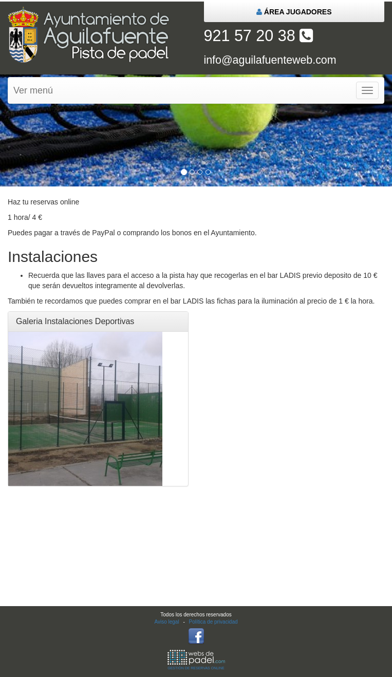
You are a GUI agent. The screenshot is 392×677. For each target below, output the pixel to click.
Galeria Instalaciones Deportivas (75, 321)
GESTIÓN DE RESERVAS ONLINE (196, 660)
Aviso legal (166, 622)
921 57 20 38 (258, 35)
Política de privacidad (213, 622)
